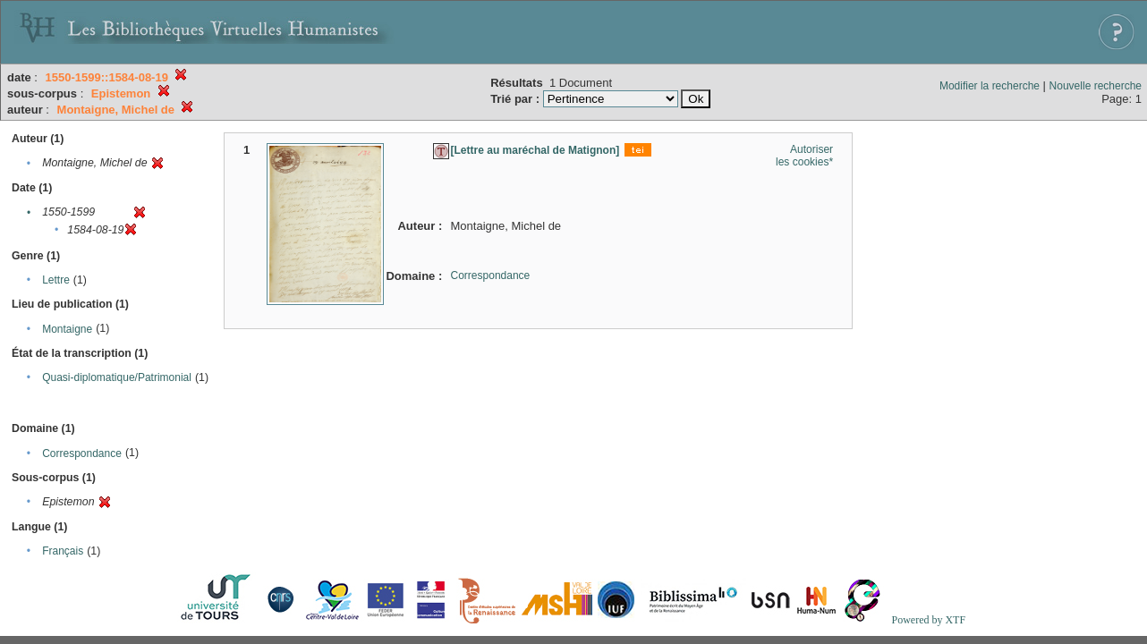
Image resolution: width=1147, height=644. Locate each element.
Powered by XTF (928, 620)
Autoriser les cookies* (804, 155)
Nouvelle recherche (1095, 86)
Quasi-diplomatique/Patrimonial (116, 377)
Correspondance (82, 453)
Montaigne (67, 329)
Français (62, 551)
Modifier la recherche (989, 86)
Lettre (56, 280)
